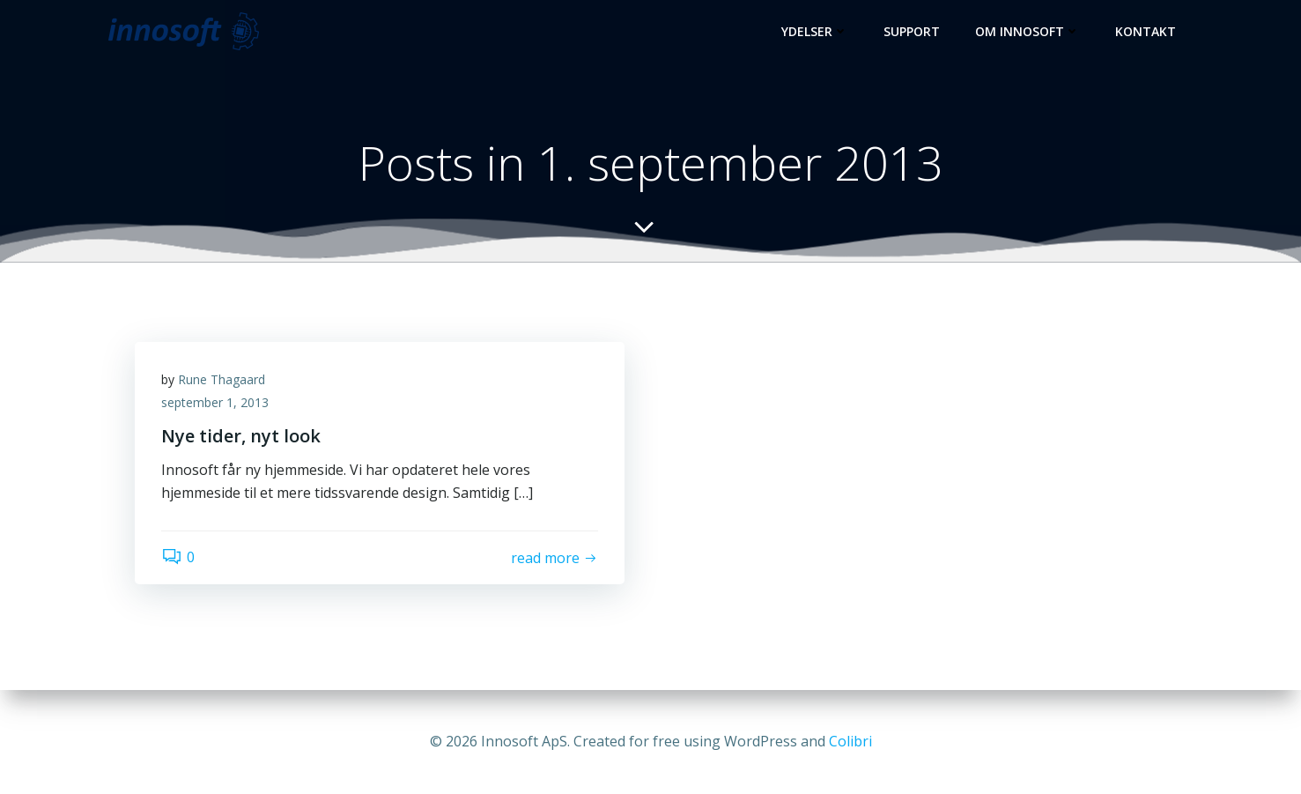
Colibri (850, 741)
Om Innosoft (1027, 31)
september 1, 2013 (215, 402)
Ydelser (814, 31)
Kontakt (1145, 31)
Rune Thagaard (221, 379)
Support (911, 31)
